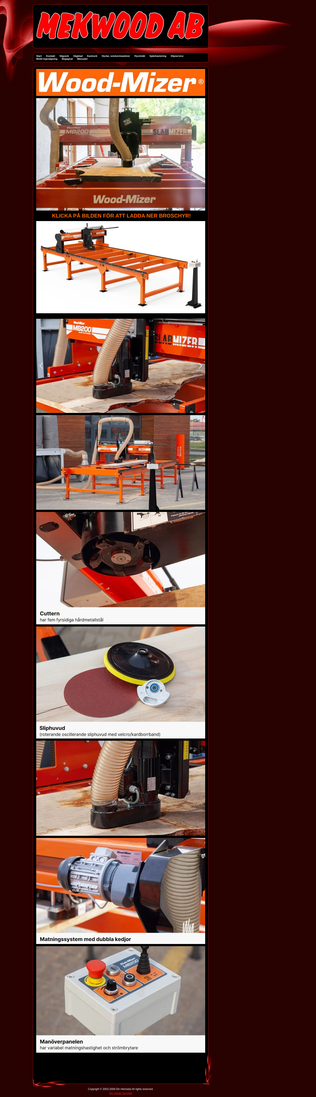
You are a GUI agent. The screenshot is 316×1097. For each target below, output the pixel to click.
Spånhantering (157, 56)
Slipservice (177, 56)
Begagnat (67, 59)
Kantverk (92, 56)
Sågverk (64, 56)
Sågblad (78, 56)
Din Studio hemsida (120, 1093)
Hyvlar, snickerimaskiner (116, 56)
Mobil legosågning (46, 59)
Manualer (82, 59)
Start (39, 56)
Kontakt (50, 56)
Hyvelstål (140, 56)
